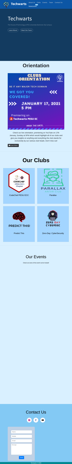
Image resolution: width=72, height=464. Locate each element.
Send (21, 457)
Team (51, 2)
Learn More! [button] (13, 30)
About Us (32, 2)
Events (44, 2)
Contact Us (58, 2)
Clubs (39, 2)
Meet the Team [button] (26, 30)
